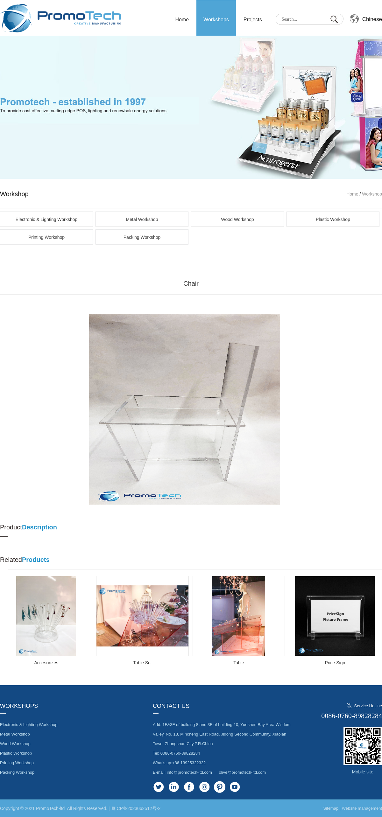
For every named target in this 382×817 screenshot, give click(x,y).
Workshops (216, 19)
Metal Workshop (142, 249)
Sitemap (330, 808)
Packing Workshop (142, 267)
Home (352, 224)
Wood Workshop (237, 249)
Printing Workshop (46, 267)
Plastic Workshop (333, 249)
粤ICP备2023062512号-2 (136, 808)
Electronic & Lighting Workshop (46, 249)
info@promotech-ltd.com (189, 772)
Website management (362, 808)
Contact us (171, 706)
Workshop (372, 224)
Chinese (372, 19)
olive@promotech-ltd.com (242, 772)
